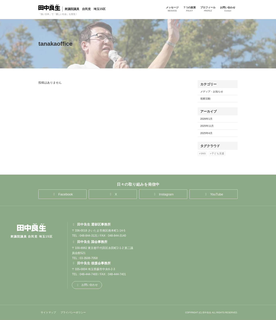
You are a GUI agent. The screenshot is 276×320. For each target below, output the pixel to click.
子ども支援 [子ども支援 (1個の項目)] (218, 153)
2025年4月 (206, 133)
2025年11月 (207, 125)
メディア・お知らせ (211, 91)
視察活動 (205, 98)
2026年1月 (206, 118)
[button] (62, 193)
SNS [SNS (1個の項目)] (203, 153)
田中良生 (206, 312)
